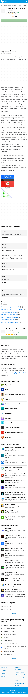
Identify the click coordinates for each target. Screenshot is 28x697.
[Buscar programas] (23, 1)
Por (10, 12)
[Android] (5, 5)
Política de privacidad (20, 675)
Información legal (19, 677)
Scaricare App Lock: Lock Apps (9, 317)
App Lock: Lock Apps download (9, 314)
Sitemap (3, 676)
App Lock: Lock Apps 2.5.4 (8, 609)
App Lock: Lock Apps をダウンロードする (12, 309)
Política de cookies (19, 672)
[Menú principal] (26, 1)
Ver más (14, 613)
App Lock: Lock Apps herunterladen (10, 307)
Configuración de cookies (19, 684)
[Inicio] (1, 5)
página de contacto (20, 373)
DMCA (16, 680)
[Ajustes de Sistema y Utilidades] (14, 5)
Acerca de (4, 667)
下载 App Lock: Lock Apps (8, 319)
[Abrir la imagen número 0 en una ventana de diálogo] (7, 186)
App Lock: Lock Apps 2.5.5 (8, 606)
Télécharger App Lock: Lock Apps (10, 322)
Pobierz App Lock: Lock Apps (9, 312)
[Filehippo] (5, 1)
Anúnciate (3, 673)
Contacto (3, 670)
